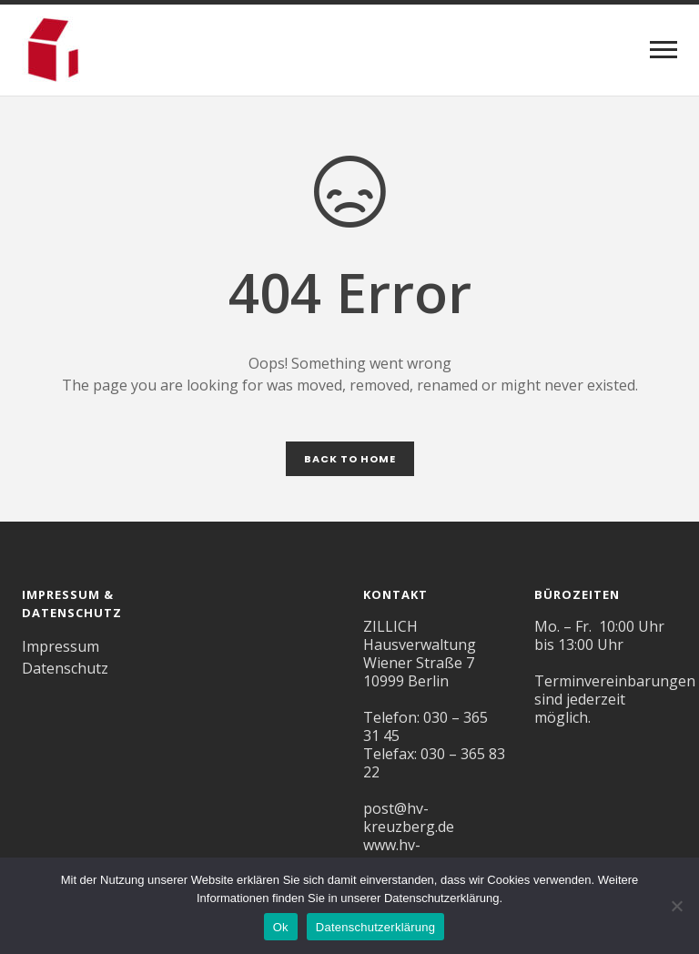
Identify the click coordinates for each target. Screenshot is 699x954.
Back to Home (350, 459)
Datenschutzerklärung (375, 927)
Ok (281, 927)
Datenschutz (65, 668)
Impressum (60, 646)
